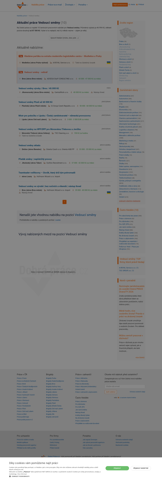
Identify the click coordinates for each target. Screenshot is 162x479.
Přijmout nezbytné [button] (140, 468)
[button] (55, 476)
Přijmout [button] (117, 468)
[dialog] (81, 468)
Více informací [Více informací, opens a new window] (22, 474)
